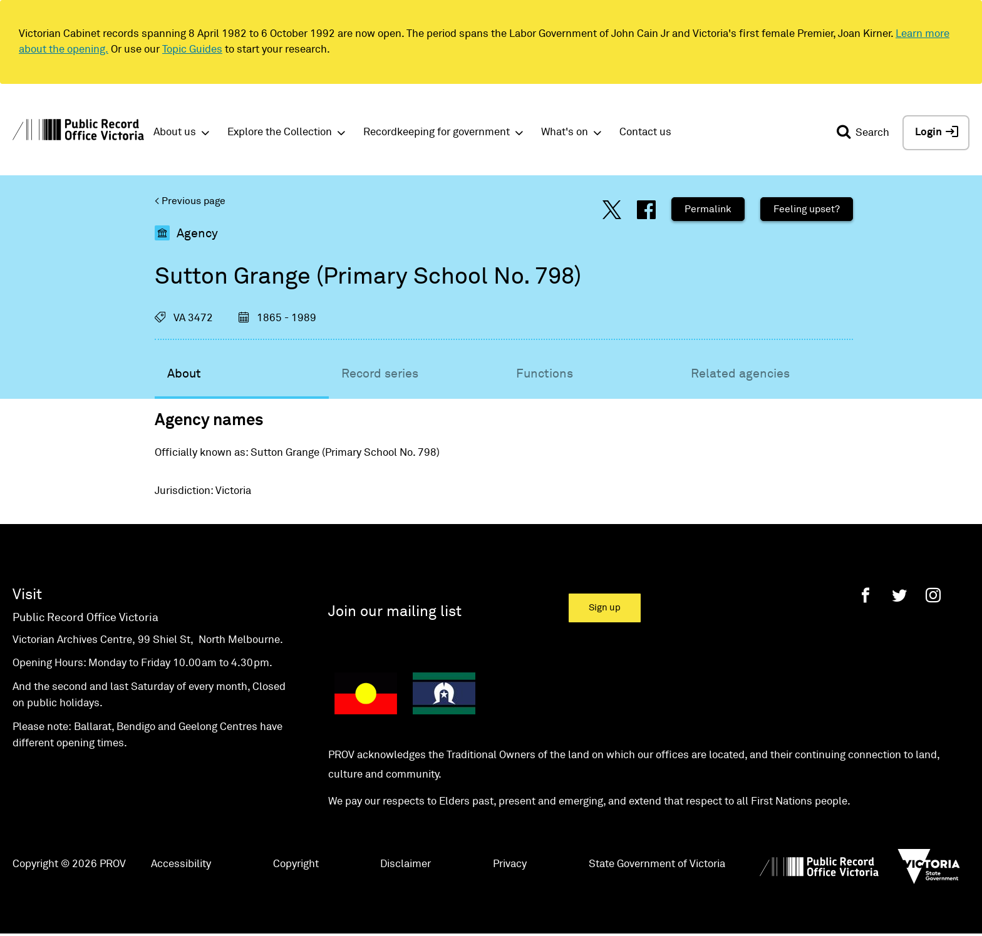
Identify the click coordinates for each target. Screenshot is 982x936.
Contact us (645, 132)
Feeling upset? (806, 209)
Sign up (605, 607)
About (184, 374)
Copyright (296, 864)
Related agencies (740, 374)
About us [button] (174, 132)
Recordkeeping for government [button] (436, 132)
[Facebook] (865, 595)
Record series (379, 374)
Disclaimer (405, 864)
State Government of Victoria (657, 864)
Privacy (510, 864)
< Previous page (190, 201)
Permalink (708, 209)
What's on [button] (564, 132)
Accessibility (181, 864)
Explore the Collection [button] (279, 132)
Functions (544, 374)
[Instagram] (933, 595)
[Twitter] (899, 595)
